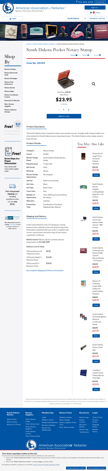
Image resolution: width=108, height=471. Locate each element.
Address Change (65, 417)
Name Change (64, 420)
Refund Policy (95, 430)
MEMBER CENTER (97, 18)
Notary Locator (82, 421)
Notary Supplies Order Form (67, 423)
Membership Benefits (50, 422)
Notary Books (9, 88)
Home (28, 44)
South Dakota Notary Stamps (44, 44)
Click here (12, 224)
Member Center (48, 420)
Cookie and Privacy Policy (52, 464)
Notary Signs (9, 91)
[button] (95, 7)
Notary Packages (10, 78)
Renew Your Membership (46, 429)
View (96, 175)
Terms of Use (37, 464)
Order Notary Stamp (31, 420)
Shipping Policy (95, 426)
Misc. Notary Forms (66, 427)
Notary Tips (83, 429)
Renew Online (12, 422)
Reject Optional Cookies (96, 468)
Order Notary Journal (31, 432)
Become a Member (49, 425)
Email (86, 55)
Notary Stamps (10, 69)
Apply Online (12, 419)
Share (74, 55)
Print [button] (97, 55)
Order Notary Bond (33, 436)
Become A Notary (83, 426)
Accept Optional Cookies (76, 468)
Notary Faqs (84, 417)
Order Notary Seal (32, 424)
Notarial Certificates (12, 100)
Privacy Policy (95, 421)
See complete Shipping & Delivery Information (45, 270)
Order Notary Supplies (31, 428)
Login (44, 417)
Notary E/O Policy (14, 424)
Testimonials (84, 432)
